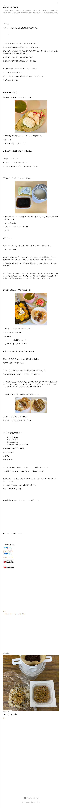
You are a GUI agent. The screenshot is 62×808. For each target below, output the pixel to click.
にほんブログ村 (8, 551)
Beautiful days (10, 7)
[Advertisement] (18, 632)
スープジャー (11, 614)
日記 (23, 614)
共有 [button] (4, 611)
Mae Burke (37, 802)
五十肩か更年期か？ (12, 714)
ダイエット (18, 614)
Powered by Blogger (31, 798)
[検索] (57, 3)
